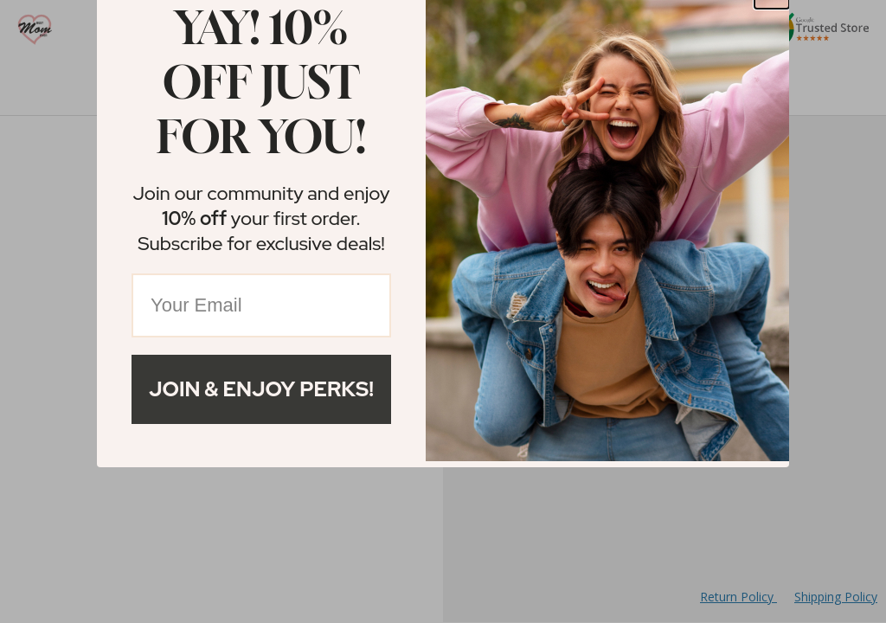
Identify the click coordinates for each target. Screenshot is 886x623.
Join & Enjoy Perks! (261, 389)
